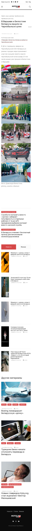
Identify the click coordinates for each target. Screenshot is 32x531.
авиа (9, 404)
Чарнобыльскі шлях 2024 (7, 18)
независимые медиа (7, 487)
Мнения (23, 247)
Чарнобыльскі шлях (19, 16)
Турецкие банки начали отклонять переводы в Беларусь (13, 452)
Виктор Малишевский (15, 484)
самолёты (22, 404)
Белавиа (15, 404)
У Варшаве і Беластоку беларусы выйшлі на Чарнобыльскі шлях (14, 41)
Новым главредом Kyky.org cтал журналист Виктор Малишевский (15, 495)
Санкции (17, 443)
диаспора (11, 16)
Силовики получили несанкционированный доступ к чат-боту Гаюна (19, 328)
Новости (3, 16)
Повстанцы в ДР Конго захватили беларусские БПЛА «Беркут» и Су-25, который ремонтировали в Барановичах (21, 355)
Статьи (16, 511)
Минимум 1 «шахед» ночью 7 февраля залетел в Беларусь (20, 253)
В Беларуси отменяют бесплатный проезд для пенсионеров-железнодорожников (15, 234)
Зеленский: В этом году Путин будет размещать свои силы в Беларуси (21, 279)
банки (3, 443)
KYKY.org (4, 484)
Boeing (4, 404)
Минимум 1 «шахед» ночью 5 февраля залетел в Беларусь (20, 303)
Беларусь (10, 443)
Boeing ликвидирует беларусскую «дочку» (12, 412)
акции (7, 16)
